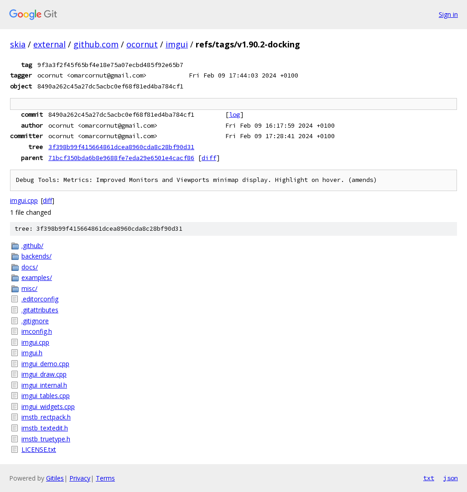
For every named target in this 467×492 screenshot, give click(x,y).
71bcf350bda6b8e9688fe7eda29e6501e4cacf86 (121, 158)
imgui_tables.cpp (45, 395)
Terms (105, 478)
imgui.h (31, 352)
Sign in (448, 14)
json (450, 478)
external (49, 44)
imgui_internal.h (44, 385)
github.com (96, 44)
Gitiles (55, 478)
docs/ (29, 267)
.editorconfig (39, 299)
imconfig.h (36, 331)
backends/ (36, 256)
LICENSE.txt (38, 449)
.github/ (32, 245)
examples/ (36, 277)
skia (18, 44)
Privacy (79, 478)
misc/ (29, 288)
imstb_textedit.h (44, 428)
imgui (177, 44)
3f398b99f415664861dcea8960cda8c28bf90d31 (121, 147)
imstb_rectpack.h (46, 417)
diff (209, 158)
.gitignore (35, 320)
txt (428, 478)
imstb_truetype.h (45, 439)
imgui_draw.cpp (44, 374)
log (234, 114)
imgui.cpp (24, 200)
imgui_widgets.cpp (48, 406)
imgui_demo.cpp (45, 363)
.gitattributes (39, 310)
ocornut (142, 44)
